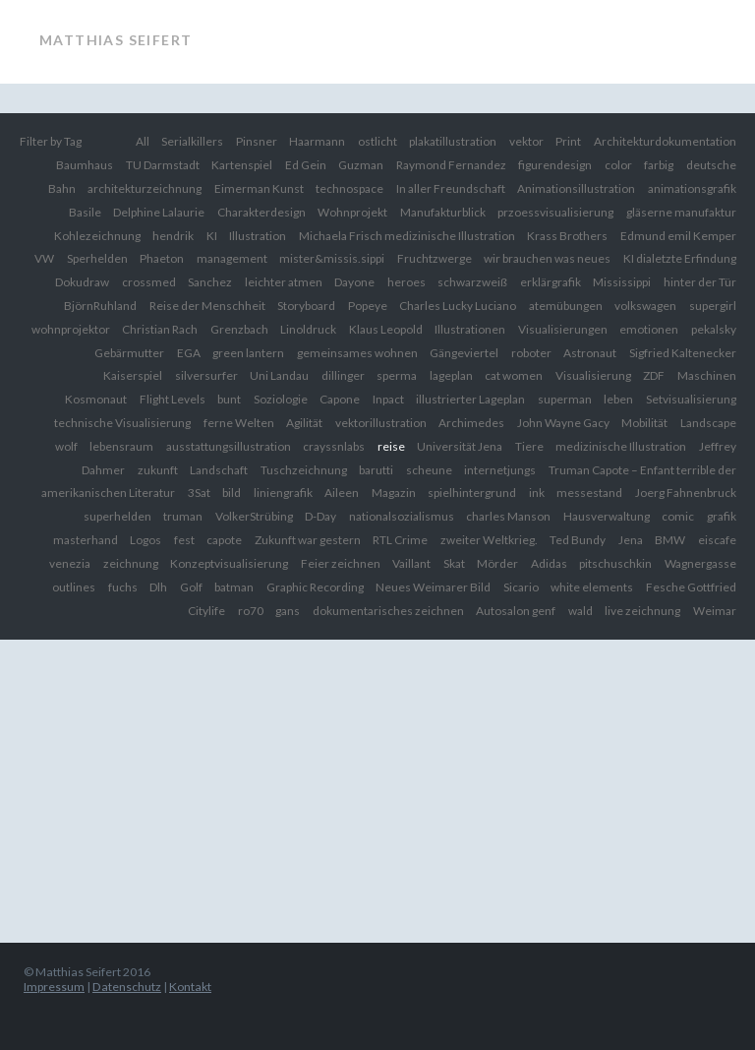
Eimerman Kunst (259, 188)
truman (183, 516)
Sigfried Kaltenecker (682, 352)
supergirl (712, 305)
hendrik (173, 235)
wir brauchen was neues (547, 258)
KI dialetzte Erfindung (679, 258)
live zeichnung (642, 610)
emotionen (648, 329)
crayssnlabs (334, 446)
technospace (349, 188)
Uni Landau (279, 375)
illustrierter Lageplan (470, 399)
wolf (66, 446)
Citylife (206, 610)
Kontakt (190, 986)
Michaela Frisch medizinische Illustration (407, 235)
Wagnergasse (700, 563)
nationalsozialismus (401, 516)
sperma (397, 375)
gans (287, 610)
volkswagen (645, 305)
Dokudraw (82, 282)
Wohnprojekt (352, 212)
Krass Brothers (567, 235)
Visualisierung (593, 375)
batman (234, 587)
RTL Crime (400, 539)
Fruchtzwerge (434, 258)
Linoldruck (308, 329)
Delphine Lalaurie (158, 212)
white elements (592, 587)
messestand (589, 492)
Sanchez (210, 282)
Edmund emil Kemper (678, 235)
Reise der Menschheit (207, 305)
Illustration (257, 235)
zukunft (158, 470)
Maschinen (706, 375)
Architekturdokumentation (665, 141)
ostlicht (377, 141)
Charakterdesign (261, 212)
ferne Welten (238, 422)
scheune (429, 470)
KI (211, 235)
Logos (145, 539)
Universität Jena (459, 446)
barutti (376, 470)
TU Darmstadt (163, 164)
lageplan (451, 375)
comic (678, 516)
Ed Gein (305, 164)
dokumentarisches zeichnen (388, 610)
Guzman (360, 164)
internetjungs (500, 470)
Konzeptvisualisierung (229, 563)
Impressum (54, 986)
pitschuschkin (615, 563)
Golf (191, 587)
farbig (658, 164)
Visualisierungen (563, 329)
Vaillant (411, 563)
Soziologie (281, 399)
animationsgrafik (692, 188)
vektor (526, 141)
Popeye (367, 305)
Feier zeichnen (340, 563)
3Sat (199, 492)
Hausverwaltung (606, 516)
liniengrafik (283, 492)
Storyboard (306, 305)
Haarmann (317, 141)
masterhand (85, 539)
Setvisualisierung (691, 399)
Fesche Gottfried (691, 587)
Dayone (354, 282)
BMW (670, 539)
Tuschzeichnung (304, 470)
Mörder (497, 563)
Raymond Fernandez (451, 164)
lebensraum (121, 446)
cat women (514, 375)
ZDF (654, 375)
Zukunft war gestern (308, 539)
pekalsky (713, 329)
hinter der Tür (700, 282)
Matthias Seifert (115, 39)
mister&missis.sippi (331, 258)
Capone (339, 399)
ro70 (250, 610)
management (232, 258)
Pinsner (256, 141)
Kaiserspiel (132, 375)
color (618, 164)
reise (391, 446)
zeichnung (130, 563)
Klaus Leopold (386, 329)
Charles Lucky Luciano (457, 305)
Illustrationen (470, 329)
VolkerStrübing (254, 516)
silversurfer (206, 375)
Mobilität (644, 422)
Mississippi (622, 282)
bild (231, 492)
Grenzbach (239, 329)
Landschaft (219, 470)
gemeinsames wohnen (357, 352)
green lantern (248, 352)
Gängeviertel (464, 352)
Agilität (304, 422)
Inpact (388, 399)
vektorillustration (381, 422)
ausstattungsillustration (228, 446)
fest (184, 539)
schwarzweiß (472, 282)
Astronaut (589, 352)
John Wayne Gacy (563, 422)
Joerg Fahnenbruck (685, 492)
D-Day (320, 516)
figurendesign (555, 164)
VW (44, 258)
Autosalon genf (515, 610)
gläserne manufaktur (681, 212)
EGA (189, 352)
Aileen (341, 492)
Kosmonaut (96, 399)
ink (537, 492)
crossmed (149, 282)
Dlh (158, 587)
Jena (630, 539)
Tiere (529, 446)
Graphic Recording (315, 587)
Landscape (708, 422)
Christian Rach (160, 329)
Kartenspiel (241, 164)
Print (568, 141)
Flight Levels (172, 399)
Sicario (521, 587)
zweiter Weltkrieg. (489, 539)
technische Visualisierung (122, 422)
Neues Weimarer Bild (433, 587)
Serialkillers (192, 141)
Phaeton (162, 258)
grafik (721, 516)
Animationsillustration (576, 188)
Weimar (714, 610)
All (142, 141)
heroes (406, 282)
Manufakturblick (443, 212)
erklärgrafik (550, 282)
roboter (531, 352)
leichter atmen (283, 282)
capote (224, 539)
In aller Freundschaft (450, 188)
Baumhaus (84, 164)
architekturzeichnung (144, 188)
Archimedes (471, 422)
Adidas (549, 563)
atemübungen (566, 305)
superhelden (117, 516)
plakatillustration (452, 141)
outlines (73, 587)
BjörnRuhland (100, 305)
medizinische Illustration (620, 446)
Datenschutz (126, 986)
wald (580, 610)
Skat (454, 563)
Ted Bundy (578, 539)
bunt (229, 399)
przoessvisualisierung (555, 212)
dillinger (343, 375)
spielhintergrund (472, 492)
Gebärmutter (129, 352)
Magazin (394, 492)
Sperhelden (97, 258)
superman (565, 399)
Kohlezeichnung (97, 235)
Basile (85, 212)
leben (618, 399)
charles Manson (508, 516)
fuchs (123, 587)
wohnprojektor (70, 329)
